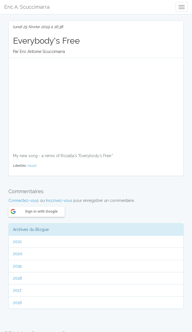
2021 (17, 241)
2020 (17, 253)
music (32, 166)
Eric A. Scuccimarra (26, 7)
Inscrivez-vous (59, 200)
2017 (17, 290)
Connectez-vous (23, 200)
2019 (17, 266)
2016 (17, 302)
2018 (17, 278)
